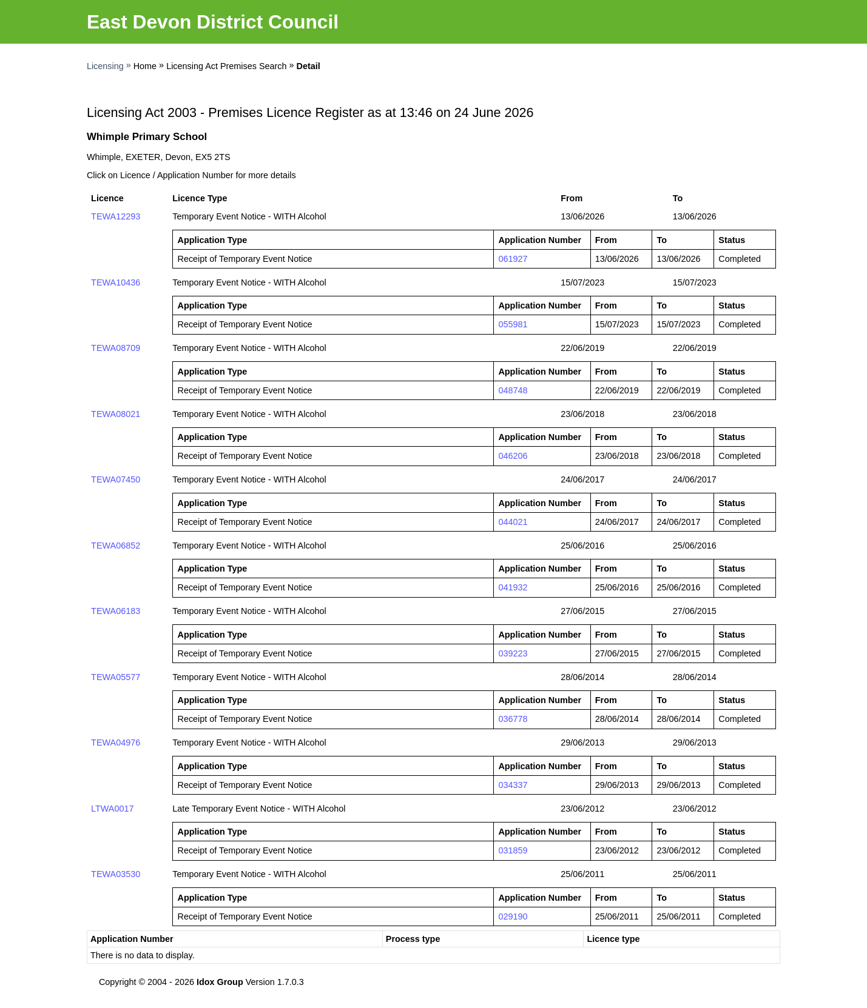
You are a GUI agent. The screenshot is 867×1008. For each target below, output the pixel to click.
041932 (512, 587)
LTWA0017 (112, 808)
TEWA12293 (115, 216)
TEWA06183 (115, 611)
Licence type (613, 939)
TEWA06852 (115, 545)
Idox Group (220, 982)
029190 (512, 916)
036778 (512, 719)
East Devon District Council (213, 22)
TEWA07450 (115, 479)
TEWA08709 (115, 348)
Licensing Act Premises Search (226, 66)
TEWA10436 (115, 282)
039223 (512, 653)
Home (145, 66)
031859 (512, 850)
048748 (512, 390)
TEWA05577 (115, 677)
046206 (512, 456)
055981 (512, 324)
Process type (413, 939)
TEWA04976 (115, 742)
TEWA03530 (115, 874)
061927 (512, 259)
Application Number (132, 939)
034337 (512, 785)
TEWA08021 (115, 414)
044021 (512, 522)
